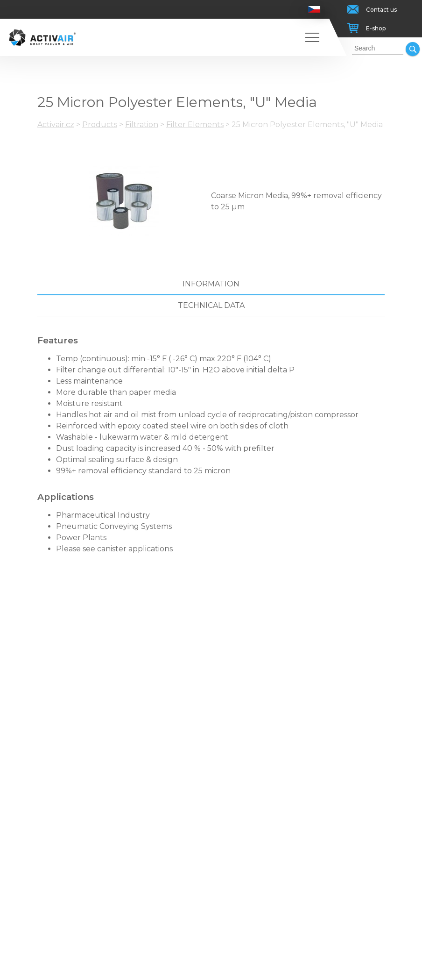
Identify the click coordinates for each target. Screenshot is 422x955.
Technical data (211, 305)
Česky (314, 9)
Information (211, 283)
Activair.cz (55, 124)
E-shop (376, 28)
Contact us (381, 9)
